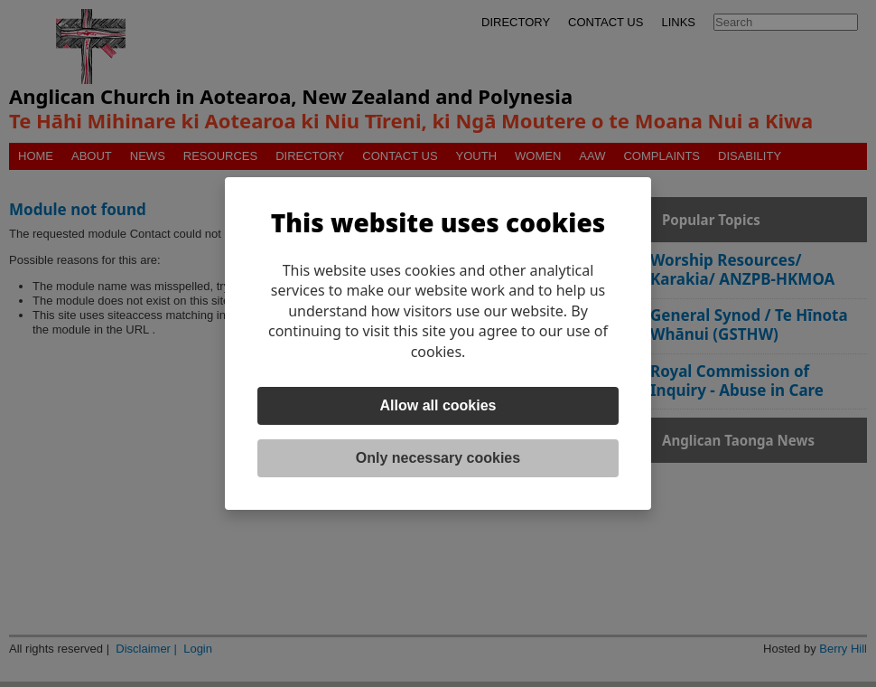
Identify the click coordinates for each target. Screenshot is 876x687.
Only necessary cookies (438, 458)
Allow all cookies (438, 405)
